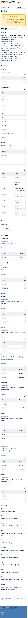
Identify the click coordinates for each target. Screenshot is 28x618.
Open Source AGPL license (7, 616)
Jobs (2, 614)
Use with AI (20, 7)
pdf (8, 7)
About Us (3, 611)
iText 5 (18, 2)
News (2, 612)
